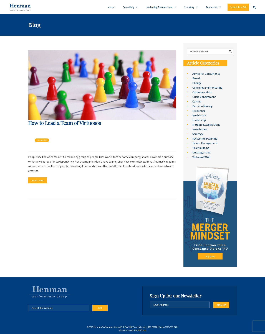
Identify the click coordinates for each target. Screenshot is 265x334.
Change (197, 83)
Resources (211, 7)
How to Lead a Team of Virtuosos (64, 123)
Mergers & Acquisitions (206, 124)
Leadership (42, 140)
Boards (196, 78)
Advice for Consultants (206, 73)
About (111, 7)
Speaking (189, 7)
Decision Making (202, 106)
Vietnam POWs (201, 157)
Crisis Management (204, 97)
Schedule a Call (238, 7)
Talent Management (205, 143)
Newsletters (200, 129)
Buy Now (210, 256)
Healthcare (199, 115)
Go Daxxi (142, 330)
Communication (202, 92)
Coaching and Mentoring (207, 87)
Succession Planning (204, 138)
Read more (38, 180)
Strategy (197, 134)
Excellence (198, 110)
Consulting (128, 7)
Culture (196, 101)
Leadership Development (159, 7)
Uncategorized (201, 152)
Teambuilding (200, 148)
